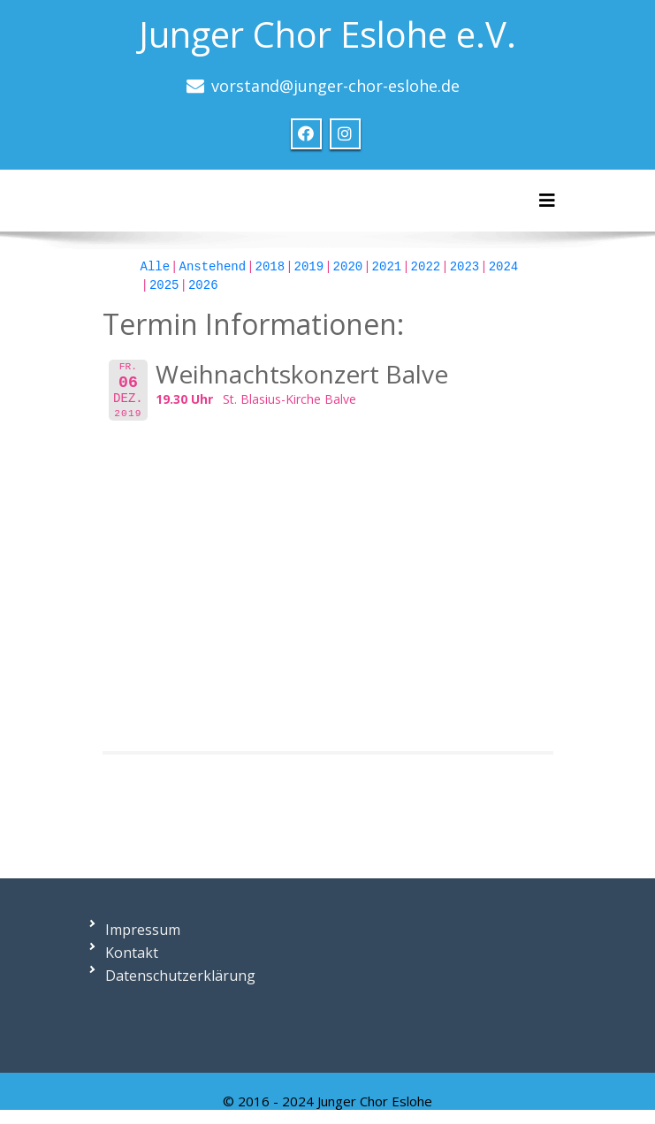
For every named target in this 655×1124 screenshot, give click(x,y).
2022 (426, 267)
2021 (387, 267)
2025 (164, 285)
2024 (504, 267)
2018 (270, 267)
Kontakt (131, 952)
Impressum (142, 929)
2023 (465, 267)
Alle (156, 267)
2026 (203, 285)
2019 (309, 267)
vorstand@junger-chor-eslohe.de (335, 85)
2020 (348, 267)
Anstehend (213, 267)
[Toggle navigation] (547, 200)
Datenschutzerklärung (180, 975)
